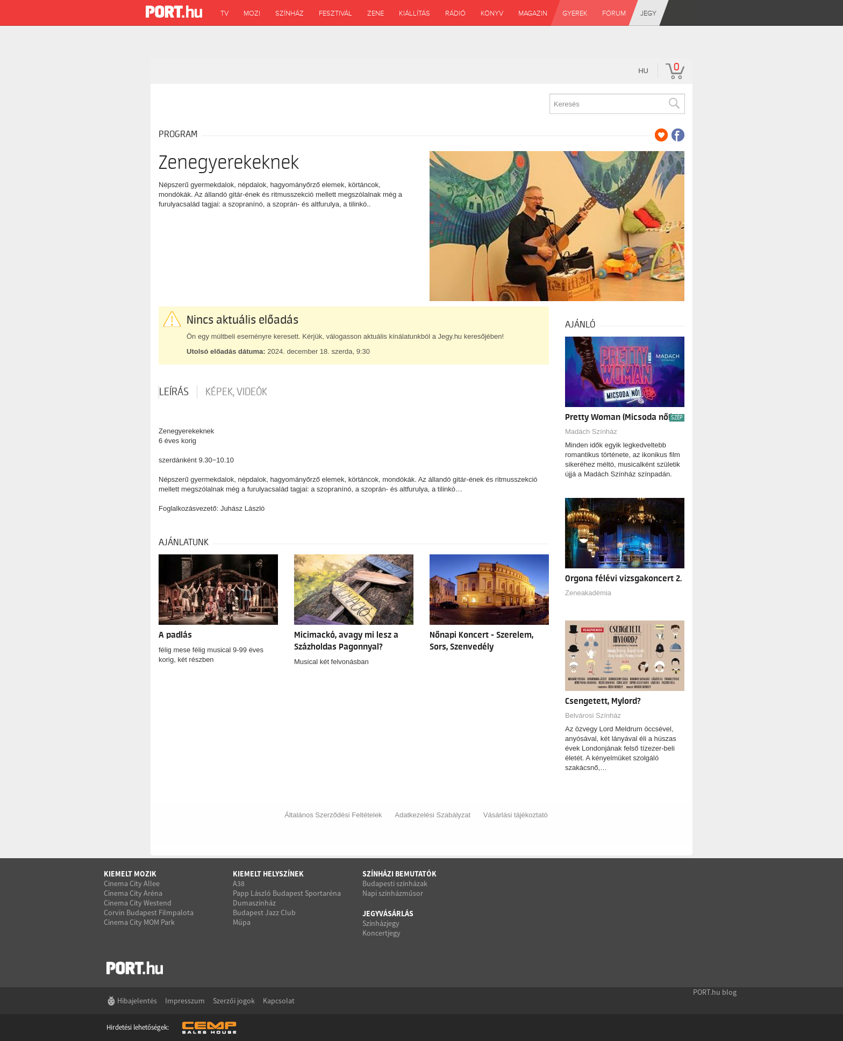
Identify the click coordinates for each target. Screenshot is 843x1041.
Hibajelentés (137, 1001)
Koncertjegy (381, 933)
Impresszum (185, 1001)
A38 (239, 883)
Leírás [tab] (174, 392)
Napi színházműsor (392, 893)
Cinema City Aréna (133, 893)
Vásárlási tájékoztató (515, 815)
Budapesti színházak (394, 883)
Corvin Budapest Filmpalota (149, 912)
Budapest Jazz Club (264, 912)
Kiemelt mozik (130, 874)
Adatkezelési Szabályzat (432, 815)
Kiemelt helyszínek (268, 874)
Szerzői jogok (234, 1001)
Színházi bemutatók (399, 874)
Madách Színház (591, 431)
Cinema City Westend (138, 903)
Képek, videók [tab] (236, 392)
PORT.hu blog (715, 992)
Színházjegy (380, 923)
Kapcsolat (279, 1001)
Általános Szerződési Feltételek (333, 815)
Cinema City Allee (132, 883)
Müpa (242, 922)
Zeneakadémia (588, 593)
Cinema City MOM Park (139, 922)
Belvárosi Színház (593, 715)
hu (643, 71)
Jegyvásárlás (387, 913)
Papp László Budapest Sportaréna (287, 893)
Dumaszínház (254, 903)
